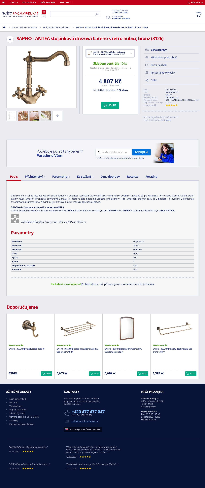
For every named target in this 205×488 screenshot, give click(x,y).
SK (43, 16)
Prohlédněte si (89, 284)
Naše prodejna (48, 2)
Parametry (61, 177)
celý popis (166, 120)
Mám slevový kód (17, 399)
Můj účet (13, 402)
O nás (13, 2)
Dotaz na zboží (159, 65)
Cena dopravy (110, 177)
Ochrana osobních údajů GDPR (24, 416)
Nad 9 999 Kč (121, 17)
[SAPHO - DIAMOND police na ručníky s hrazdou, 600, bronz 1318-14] (78, 329)
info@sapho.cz (172, 97)
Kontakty (65, 2)
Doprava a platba (17, 409)
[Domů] (4, 2)
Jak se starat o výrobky (163, 72)
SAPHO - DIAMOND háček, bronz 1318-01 (26, 348)
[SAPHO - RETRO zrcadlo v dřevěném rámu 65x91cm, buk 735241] (126, 329)
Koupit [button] (48, 374)
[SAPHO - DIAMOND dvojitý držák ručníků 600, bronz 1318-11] (174, 329)
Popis (14, 177)
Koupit (112, 105)
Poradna (151, 177)
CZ (43, 12)
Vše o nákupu (29, 2)
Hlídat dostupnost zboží (163, 57)
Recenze (132, 177)
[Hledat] (75, 14)
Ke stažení (85, 177)
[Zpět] (10, 39)
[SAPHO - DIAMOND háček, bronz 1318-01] (30, 329)
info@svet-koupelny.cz (85, 421)
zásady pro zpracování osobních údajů (127, 158)
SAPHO (169, 94)
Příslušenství (35, 177)
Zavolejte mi (141, 152)
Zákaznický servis (17, 413)
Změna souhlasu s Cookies (21, 424)
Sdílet (154, 80)
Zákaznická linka (121, 11)
